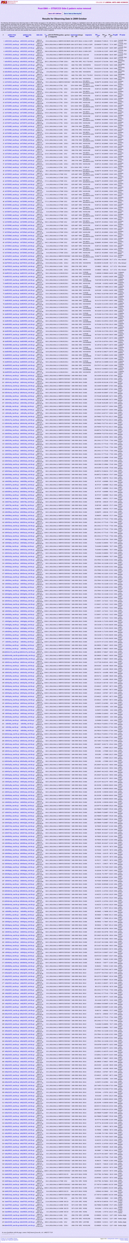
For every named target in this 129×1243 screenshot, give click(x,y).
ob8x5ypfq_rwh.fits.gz (27, 781)
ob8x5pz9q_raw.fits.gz (12, 683)
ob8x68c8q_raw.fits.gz (12, 836)
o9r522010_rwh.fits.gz (27, 48)
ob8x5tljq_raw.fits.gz (11, 727)
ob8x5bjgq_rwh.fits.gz (27, 539)
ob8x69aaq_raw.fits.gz (12, 846)
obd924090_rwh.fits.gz (27, 348)
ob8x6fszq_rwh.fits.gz (27, 908)
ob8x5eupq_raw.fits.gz (12, 577)
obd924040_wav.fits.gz (12, 317)
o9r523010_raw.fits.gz (12, 55)
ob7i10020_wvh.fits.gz (27, 89)
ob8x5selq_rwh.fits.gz (27, 720)
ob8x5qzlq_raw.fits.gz (12, 696)
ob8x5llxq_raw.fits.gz (12, 648)
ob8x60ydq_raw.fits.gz (12, 795)
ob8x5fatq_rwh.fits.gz (27, 587)
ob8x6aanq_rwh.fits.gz (27, 863)
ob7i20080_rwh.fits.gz (27, 215)
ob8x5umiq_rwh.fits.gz (27, 741)
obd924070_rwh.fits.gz (27, 334)
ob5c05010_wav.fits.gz (12, 65)
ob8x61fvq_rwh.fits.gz (27, 812)
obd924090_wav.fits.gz (12, 351)
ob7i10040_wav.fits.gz (12, 102)
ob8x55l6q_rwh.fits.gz (27, 481)
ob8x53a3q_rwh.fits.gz (27, 464)
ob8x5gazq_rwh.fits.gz (27, 590)
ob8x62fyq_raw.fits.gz (12, 816)
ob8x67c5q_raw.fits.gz (12, 829)
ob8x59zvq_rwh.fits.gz (27, 522)
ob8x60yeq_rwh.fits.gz (27, 799)
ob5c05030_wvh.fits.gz (27, 78)
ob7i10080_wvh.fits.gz (27, 130)
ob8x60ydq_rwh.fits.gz (27, 795)
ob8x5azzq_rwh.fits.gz (27, 536)
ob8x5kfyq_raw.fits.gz (12, 638)
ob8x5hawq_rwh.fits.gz (27, 604)
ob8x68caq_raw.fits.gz (12, 843)
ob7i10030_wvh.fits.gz (27, 95)
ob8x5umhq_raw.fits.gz (12, 737)
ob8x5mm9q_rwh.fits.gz (27, 659)
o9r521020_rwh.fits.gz (27, 44)
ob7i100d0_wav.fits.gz (12, 164)
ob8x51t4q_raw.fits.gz (12, 440)
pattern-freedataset (12, 35)
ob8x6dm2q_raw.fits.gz (12, 891)
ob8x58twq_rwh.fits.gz (27, 512)
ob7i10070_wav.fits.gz (12, 123)
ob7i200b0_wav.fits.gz (12, 239)
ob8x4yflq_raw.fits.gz (12, 413)
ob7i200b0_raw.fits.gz (12, 235)
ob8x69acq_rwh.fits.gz (27, 853)
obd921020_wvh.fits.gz (27, 283)
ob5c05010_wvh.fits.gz (27, 65)
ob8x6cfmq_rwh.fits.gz (27, 877)
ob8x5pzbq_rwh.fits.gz (27, 689)
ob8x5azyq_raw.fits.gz (12, 532)
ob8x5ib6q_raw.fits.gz (12, 618)
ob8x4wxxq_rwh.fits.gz (27, 392)
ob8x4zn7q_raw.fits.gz (12, 420)
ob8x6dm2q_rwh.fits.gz (27, 891)
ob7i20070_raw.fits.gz (12, 208)
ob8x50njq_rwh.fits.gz (27, 430)
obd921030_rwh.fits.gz (27, 287)
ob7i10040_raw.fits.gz (12, 99)
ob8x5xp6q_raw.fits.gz (12, 768)
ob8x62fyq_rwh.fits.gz (27, 816)
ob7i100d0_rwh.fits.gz (27, 160)
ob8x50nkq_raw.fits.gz (12, 433)
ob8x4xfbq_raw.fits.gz (12, 396)
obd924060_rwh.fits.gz (27, 328)
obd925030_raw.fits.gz (12, 369)
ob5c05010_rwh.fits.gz (27, 61)
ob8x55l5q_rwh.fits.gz (27, 478)
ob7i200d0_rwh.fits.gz (27, 249)
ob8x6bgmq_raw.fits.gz (12, 874)
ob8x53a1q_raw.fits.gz (12, 457)
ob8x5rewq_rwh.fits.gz (27, 710)
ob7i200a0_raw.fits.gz (12, 229)
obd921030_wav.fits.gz (12, 290)
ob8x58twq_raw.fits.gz (12, 512)
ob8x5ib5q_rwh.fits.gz (27, 614)
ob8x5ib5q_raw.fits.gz (12, 614)
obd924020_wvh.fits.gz (27, 304)
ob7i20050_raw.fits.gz (12, 194)
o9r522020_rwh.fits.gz (27, 51)
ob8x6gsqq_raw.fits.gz (12, 918)
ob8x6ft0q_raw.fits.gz (12, 911)
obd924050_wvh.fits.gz (27, 324)
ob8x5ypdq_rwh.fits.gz (27, 775)
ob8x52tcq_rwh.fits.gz (27, 450)
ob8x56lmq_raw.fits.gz (12, 491)
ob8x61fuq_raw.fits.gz (12, 809)
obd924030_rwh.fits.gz (27, 307)
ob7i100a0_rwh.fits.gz (27, 140)
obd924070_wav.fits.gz (12, 338)
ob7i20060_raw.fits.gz (12, 201)
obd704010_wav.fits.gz (12, 263)
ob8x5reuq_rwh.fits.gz (27, 703)
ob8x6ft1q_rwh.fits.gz (27, 915)
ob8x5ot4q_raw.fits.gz (12, 676)
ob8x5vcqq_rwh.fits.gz (27, 744)
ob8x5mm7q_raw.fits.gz (11, 652)
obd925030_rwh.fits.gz (27, 369)
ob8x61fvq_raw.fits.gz (12, 812)
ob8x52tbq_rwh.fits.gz (27, 447)
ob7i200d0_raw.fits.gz (12, 249)
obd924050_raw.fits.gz (12, 321)
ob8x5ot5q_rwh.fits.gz (27, 679)
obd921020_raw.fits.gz (12, 280)
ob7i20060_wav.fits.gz (12, 205)
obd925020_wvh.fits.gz (27, 365)
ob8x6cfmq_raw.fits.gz (12, 877)
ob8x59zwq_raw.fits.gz (12, 526)
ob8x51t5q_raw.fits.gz (12, 444)
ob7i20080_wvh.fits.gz (27, 218)
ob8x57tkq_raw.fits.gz (12, 502)
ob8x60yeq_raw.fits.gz (12, 799)
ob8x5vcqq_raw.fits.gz (12, 744)
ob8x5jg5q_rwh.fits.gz (27, 624)
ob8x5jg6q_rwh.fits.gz (27, 628)
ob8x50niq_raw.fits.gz (12, 427)
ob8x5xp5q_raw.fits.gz (12, 764)
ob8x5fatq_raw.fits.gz (12, 587)
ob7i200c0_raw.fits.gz (12, 242)
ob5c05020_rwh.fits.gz (27, 68)
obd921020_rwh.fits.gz (27, 280)
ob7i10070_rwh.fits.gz (27, 119)
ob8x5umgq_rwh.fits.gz (27, 734)
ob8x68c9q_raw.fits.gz (12, 840)
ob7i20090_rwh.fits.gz (27, 222)
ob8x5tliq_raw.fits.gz (11, 723)
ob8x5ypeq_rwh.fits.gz (27, 778)
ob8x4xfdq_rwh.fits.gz (27, 403)
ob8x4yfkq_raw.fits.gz (12, 409)
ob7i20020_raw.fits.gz (12, 174)
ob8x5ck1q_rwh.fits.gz (27, 549)
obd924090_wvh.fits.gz (27, 351)
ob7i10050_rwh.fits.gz (27, 106)
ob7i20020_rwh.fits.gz (27, 174)
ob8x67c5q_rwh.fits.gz (27, 829)
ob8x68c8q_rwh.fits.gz (27, 836)
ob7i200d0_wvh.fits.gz (27, 252)
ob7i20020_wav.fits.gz (12, 177)
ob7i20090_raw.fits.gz (12, 222)
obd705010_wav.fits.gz (12, 270)
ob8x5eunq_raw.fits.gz (12, 570)
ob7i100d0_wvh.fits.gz (27, 164)
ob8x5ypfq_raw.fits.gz (12, 781)
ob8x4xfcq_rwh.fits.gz (27, 399)
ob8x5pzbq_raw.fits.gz (12, 689)
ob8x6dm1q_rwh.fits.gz (27, 887)
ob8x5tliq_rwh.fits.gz (27, 723)
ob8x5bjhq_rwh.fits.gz (27, 543)
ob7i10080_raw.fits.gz (12, 126)
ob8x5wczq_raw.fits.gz (12, 758)
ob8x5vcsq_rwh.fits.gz (27, 751)
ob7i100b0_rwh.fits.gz (27, 147)
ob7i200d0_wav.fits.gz (12, 252)
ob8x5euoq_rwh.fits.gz (27, 573)
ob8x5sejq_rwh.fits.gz (27, 713)
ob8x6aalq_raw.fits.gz (12, 857)
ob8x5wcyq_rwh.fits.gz (27, 754)
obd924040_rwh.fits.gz (27, 314)
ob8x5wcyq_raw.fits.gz (12, 754)
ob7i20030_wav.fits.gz (12, 184)
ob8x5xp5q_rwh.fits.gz (27, 764)
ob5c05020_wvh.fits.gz (27, 72)
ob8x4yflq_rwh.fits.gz (27, 413)
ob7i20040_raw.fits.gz (12, 188)
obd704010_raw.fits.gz (12, 259)
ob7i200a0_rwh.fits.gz (27, 229)
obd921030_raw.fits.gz (12, 287)
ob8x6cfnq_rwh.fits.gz (27, 880)
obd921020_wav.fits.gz (12, 283)
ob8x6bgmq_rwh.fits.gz (27, 874)
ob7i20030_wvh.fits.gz (27, 184)
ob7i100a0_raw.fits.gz (12, 140)
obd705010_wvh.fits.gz (27, 270)
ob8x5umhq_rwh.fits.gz (27, 737)
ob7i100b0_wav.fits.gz (12, 150)
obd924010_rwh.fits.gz (27, 293)
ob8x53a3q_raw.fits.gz (12, 464)
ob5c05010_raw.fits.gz (12, 61)
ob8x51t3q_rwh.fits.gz (27, 437)
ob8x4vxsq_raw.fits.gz (12, 379)
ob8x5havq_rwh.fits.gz (27, 601)
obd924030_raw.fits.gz (12, 307)
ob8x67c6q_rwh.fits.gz (27, 833)
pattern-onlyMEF (27, 35)
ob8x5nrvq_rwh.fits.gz (27, 665)
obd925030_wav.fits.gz (12, 372)
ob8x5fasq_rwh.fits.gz (27, 584)
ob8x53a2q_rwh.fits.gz (27, 461)
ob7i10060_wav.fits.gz (12, 116)
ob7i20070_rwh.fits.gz (27, 208)
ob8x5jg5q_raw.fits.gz (12, 624)
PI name (122, 35)
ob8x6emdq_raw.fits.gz (12, 901)
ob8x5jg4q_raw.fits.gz (12, 621)
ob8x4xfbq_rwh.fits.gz (27, 396)
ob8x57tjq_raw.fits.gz (12, 498)
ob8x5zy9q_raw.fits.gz (12, 788)
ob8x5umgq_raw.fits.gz (12, 734)
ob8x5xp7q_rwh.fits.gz (27, 771)
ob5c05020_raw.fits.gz (12, 68)
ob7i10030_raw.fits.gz (12, 92)
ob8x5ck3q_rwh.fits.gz (27, 556)
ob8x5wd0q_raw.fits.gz (12, 761)
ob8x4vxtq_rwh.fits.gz (27, 382)
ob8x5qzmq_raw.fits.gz (12, 700)
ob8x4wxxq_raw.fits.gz (12, 392)
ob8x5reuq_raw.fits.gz (12, 703)
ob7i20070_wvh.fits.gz (27, 212)
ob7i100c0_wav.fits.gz (12, 157)
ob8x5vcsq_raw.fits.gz (12, 751)
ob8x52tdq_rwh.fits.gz (27, 454)
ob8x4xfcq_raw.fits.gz (12, 399)
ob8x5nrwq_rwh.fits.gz (27, 669)
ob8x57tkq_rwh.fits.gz (27, 502)
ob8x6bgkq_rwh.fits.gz (27, 867)
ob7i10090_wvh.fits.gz (27, 136)
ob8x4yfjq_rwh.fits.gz (27, 406)
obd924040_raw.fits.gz (12, 314)
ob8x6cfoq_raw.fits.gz (12, 884)
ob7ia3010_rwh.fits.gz (27, 256)
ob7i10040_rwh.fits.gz (27, 99)
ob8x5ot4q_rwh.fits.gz (27, 676)
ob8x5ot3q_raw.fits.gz (12, 672)
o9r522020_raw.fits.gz (12, 51)
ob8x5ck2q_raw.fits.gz (12, 553)
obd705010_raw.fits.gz (12, 266)
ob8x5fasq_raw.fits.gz (12, 584)
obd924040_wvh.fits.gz (27, 317)
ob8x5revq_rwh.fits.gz (27, 706)
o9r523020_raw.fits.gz (12, 58)
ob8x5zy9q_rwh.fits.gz (27, 788)
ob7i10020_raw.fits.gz (12, 85)
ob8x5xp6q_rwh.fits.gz (27, 768)
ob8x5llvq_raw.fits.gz (12, 642)
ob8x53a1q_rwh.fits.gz (27, 457)
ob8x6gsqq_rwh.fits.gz (27, 918)
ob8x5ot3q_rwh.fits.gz (27, 672)
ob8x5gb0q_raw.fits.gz (12, 594)
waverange (74, 35)
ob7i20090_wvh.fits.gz (27, 225)
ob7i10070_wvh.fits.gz (27, 123)
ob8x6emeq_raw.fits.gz (12, 904)
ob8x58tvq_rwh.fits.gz (27, 508)
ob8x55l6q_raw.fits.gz (12, 481)
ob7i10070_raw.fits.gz (12, 119)
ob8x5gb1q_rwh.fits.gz (27, 597)
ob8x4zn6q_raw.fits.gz (12, 416)
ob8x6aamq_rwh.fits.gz (27, 860)
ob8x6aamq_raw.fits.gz (12, 860)
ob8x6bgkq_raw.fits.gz (12, 867)
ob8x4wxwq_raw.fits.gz (12, 389)
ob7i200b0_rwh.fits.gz (27, 235)
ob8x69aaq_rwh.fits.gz (27, 846)
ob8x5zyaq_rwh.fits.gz (27, 792)
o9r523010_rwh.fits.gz (27, 55)
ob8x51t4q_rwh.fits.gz (27, 440)
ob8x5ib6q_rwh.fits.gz (27, 618)
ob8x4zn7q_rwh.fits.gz (27, 420)
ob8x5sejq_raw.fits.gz (12, 713)
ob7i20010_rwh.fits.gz (27, 171)
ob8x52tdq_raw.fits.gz (12, 454)
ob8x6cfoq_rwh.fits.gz (27, 884)
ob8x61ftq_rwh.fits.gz (27, 805)
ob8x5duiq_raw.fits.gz (12, 563)
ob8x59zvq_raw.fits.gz (12, 522)
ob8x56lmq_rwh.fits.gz (27, 491)
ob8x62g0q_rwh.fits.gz (27, 822)
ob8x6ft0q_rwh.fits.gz (27, 911)
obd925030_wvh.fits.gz (27, 372)
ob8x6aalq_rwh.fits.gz (27, 857)
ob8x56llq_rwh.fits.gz (27, 488)
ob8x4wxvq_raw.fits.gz (12, 386)
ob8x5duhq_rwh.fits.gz (27, 560)
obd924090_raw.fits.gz (12, 348)
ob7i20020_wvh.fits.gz (27, 177)
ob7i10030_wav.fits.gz (12, 95)
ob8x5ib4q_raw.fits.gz (12, 611)
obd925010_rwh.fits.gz (27, 355)
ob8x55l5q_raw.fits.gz (12, 478)
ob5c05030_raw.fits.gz (12, 75)
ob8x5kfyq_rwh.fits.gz (27, 638)
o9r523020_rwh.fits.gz (27, 58)
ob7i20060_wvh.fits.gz (27, 205)
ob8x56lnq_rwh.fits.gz (27, 495)
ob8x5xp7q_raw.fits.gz (12, 771)
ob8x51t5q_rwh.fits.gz (27, 444)
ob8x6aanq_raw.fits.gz (12, 863)
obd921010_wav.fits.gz (12, 276)
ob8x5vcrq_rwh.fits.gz (27, 747)
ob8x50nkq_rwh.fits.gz (27, 433)
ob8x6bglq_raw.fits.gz (12, 870)
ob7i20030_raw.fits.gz (12, 181)
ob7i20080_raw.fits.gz (12, 215)
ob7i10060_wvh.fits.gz (27, 116)
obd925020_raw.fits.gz (12, 362)
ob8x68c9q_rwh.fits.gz (27, 840)
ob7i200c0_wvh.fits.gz (27, 246)
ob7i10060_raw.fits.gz (12, 113)
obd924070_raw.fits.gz (12, 334)
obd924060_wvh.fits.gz (27, 331)
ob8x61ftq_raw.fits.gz (12, 805)
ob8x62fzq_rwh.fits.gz (27, 819)
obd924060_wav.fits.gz (12, 331)
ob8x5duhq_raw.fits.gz (12, 560)
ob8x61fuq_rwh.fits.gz (27, 809)
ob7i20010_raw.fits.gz (12, 171)
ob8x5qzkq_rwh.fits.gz (27, 693)
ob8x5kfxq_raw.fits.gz (12, 635)
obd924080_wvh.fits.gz (27, 345)
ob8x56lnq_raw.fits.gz (12, 495)
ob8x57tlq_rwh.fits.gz (27, 505)
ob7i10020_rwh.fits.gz (27, 85)
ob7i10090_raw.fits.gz (12, 133)
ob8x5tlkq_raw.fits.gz (12, 730)
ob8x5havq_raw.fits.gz (12, 601)
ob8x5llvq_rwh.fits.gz (27, 642)
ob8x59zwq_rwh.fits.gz (27, 526)
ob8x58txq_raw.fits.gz (12, 515)
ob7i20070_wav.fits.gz (12, 212)
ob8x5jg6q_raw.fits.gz (12, 628)
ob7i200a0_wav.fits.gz (12, 232)
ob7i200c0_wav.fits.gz (12, 246)
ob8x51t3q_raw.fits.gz (12, 437)
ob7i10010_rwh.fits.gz (27, 82)
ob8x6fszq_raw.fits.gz (12, 908)
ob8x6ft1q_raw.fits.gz (12, 915)
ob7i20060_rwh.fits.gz (27, 201)
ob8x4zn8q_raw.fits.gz (12, 423)
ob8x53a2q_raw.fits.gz (12, 461)
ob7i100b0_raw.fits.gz (12, 147)
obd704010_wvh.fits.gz (27, 263)
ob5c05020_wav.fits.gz (12, 72)
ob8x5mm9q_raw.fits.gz (11, 659)
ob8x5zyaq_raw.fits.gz (12, 792)
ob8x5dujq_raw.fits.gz (12, 566)
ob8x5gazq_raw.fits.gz (12, 590)
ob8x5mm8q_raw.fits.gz (11, 655)
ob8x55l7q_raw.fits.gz (12, 485)
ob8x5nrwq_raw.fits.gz (12, 669)
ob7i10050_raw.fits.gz (12, 106)
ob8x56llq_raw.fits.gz (12, 488)
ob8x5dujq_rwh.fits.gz (27, 566)
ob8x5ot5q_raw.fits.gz (12, 679)
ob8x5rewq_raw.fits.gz (12, 710)
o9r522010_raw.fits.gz (12, 48)
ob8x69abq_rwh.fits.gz (27, 850)
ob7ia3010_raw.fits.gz (12, 256)
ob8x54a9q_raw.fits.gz (12, 467)
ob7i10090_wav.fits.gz (12, 136)
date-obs (39, 35)
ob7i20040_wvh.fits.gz (27, 191)
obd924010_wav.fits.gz (12, 297)
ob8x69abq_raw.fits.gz (12, 850)
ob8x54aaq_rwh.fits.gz (27, 471)
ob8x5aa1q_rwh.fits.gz (27, 529)
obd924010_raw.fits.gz (12, 293)
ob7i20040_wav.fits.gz (12, 191)
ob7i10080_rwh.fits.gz (27, 126)
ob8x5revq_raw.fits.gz (12, 706)
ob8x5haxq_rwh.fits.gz (27, 607)
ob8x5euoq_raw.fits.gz (12, 573)
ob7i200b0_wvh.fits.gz (27, 239)
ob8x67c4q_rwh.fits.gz (27, 826)
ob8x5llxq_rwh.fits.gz (27, 648)
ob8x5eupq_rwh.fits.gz (27, 577)
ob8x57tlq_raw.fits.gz (12, 505)
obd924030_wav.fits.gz (12, 310)
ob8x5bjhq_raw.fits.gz (12, 543)
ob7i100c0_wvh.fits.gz (27, 157)
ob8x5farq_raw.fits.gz (12, 580)
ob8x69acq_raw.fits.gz (12, 853)
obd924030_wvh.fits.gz (27, 310)
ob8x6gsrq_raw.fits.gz (12, 921)
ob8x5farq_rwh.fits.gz (27, 580)
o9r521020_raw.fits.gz (12, 44)
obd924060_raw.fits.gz (12, 328)
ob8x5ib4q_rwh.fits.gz (27, 611)
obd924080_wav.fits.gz (12, 345)
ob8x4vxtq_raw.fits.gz (12, 382)
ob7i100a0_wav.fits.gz (12, 143)
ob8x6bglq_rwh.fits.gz (27, 870)
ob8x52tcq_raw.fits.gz (12, 450)
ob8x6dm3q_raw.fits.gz (12, 894)
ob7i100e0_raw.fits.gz (12, 167)
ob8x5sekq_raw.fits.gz (12, 717)
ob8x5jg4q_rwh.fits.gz (27, 621)
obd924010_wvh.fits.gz (27, 297)
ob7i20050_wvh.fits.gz (27, 198)
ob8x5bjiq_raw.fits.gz (12, 546)
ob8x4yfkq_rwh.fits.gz (27, 409)
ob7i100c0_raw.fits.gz (12, 153)
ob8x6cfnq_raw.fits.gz (12, 880)
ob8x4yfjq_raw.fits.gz (12, 406)
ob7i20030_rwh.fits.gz (27, 181)
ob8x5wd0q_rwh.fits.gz (27, 761)
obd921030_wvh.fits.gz (27, 290)
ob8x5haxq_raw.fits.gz (12, 607)
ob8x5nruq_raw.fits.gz (12, 662)
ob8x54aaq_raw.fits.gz (12, 471)
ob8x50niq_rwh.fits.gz (27, 427)
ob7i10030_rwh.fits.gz (27, 92)
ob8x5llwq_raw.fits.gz (12, 645)
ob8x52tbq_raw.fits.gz (12, 447)
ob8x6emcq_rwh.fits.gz (27, 898)
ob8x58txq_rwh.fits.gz (27, 515)
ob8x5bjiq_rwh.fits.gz (27, 546)
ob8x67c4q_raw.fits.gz (12, 826)
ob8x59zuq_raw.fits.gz (12, 519)
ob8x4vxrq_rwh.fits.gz (27, 375)
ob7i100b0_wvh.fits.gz (27, 150)
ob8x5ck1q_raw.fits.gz (12, 549)
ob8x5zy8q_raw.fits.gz (12, 785)
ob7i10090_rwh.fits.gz (27, 133)
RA (97, 35)
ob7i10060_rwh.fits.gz (27, 113)
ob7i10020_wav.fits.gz (12, 89)
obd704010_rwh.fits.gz (27, 259)
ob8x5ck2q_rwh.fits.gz (27, 553)
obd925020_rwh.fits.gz (27, 362)
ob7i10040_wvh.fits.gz (27, 102)
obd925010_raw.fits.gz (12, 355)
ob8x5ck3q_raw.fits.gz (12, 556)
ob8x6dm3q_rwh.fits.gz (27, 894)
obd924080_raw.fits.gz (12, 341)
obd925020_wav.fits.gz (12, 365)
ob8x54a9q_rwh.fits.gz (27, 467)
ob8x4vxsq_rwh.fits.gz (27, 379)
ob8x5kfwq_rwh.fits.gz (27, 631)
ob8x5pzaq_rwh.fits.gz (27, 686)
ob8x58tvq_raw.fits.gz (12, 508)
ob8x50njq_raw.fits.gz (12, 430)
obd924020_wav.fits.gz (12, 304)
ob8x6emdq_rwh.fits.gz (27, 901)
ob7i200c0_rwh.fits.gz (27, 242)
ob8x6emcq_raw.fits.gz (12, 898)
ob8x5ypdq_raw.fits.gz (12, 775)
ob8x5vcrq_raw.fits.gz (12, 747)
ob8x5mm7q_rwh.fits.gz (27, 652)
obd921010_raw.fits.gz (12, 273)
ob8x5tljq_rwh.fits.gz (27, 727)
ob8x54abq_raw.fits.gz (12, 474)
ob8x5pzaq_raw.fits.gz (12, 686)
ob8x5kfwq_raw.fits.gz (12, 631)
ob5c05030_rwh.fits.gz (27, 75)
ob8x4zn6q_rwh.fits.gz (27, 416)
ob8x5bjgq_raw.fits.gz (12, 539)
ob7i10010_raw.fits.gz (12, 82)
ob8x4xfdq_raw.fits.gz (12, 403)
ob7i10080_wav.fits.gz (12, 130)
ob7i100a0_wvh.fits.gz (27, 143)
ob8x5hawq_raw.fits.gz (12, 604)
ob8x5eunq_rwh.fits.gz (27, 570)
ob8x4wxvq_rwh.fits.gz (27, 386)
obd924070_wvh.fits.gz (27, 338)
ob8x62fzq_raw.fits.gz (12, 819)
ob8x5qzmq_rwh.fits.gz (27, 700)
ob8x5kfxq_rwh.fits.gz (27, 635)
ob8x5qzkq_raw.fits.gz (12, 693)
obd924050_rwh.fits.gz (27, 321)
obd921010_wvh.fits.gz (27, 276)
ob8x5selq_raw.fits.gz (12, 720)
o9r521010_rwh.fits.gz (27, 41)
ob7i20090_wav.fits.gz (12, 225)
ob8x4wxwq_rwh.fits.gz (27, 389)
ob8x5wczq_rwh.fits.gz (27, 758)
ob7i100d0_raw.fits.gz (12, 160)
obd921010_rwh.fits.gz (27, 273)
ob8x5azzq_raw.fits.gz (12, 536)
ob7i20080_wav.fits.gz (12, 218)
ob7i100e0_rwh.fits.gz (27, 167)
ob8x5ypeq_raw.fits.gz (12, 778)
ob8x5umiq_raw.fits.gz (12, 741)
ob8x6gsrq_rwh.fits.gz (27, 921)
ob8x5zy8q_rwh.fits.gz (27, 785)
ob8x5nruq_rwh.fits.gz (27, 662)
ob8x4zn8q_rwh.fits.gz (27, 423)
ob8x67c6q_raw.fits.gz (12, 833)
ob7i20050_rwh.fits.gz (27, 194)
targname (88, 35)
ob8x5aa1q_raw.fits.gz (12, 529)
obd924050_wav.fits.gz (12, 324)
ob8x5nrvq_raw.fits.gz (12, 665)
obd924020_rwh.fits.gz (27, 300)
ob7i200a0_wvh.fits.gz (27, 232)
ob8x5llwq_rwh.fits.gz (27, 645)
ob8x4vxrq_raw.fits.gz (12, 375)
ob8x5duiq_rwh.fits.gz (27, 563)
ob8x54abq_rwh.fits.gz (27, 474)
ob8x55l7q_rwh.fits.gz (27, 485)
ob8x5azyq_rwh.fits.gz (27, 532)
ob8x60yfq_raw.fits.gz (12, 802)
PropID (115, 35)
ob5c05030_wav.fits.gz (12, 78)
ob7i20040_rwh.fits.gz (27, 188)
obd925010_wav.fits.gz (12, 358)
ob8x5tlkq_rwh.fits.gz (27, 730)
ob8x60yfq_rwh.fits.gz (27, 802)
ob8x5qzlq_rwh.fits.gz (27, 696)
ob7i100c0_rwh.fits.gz (27, 153)
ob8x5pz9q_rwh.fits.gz (27, 683)
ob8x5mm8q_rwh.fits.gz (27, 655)
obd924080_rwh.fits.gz (27, 341)
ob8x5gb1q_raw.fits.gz (12, 597)
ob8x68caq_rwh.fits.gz (27, 843)
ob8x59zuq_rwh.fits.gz (27, 519)
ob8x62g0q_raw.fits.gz (12, 822)
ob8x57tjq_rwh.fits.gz (27, 498)
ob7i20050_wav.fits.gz (12, 198)
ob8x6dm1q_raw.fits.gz (12, 887)
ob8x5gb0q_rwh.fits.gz (27, 594)
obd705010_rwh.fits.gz (27, 266)
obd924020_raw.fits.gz (12, 300)
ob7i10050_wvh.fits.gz (27, 109)
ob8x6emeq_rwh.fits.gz (27, 904)
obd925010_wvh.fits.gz (27, 358)
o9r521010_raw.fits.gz (12, 41)
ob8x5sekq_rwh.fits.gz (27, 717)
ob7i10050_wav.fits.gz (12, 109)
